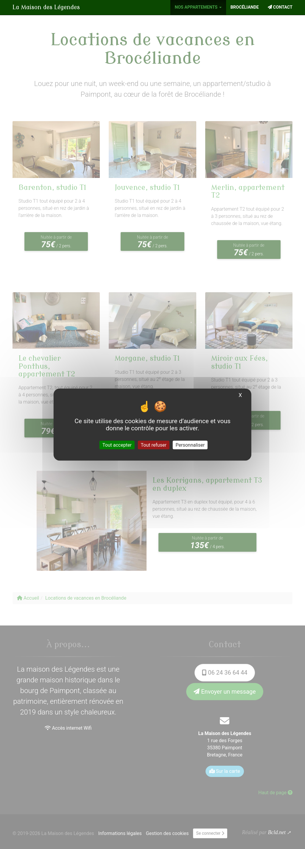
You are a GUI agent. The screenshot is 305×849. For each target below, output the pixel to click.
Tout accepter (117, 445)
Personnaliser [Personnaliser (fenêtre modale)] (190, 445)
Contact (280, 7)
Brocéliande (245, 7)
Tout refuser (153, 445)
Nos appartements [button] (198, 7)
